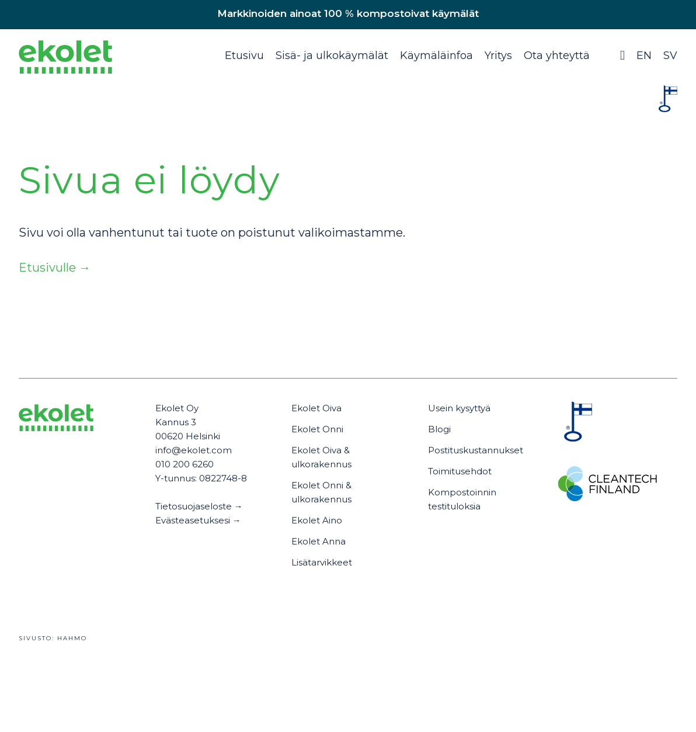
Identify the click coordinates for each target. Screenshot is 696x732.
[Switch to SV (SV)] (670, 61)
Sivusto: (53, 638)
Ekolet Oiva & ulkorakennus (321, 457)
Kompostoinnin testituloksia (462, 499)
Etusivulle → (55, 268)
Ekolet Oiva (316, 408)
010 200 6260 (184, 464)
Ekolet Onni (317, 429)
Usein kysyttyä (459, 408)
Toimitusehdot (460, 471)
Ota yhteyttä (557, 55)
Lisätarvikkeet (321, 562)
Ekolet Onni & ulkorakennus (321, 492)
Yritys (498, 55)
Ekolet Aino (316, 520)
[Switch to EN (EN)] (646, 61)
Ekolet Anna (318, 541)
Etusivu (244, 55)
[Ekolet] (65, 59)
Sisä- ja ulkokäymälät (332, 55)
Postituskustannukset (475, 450)
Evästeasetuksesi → (198, 520)
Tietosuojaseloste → (199, 506)
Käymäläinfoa (436, 55)
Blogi (439, 429)
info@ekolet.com (193, 450)
